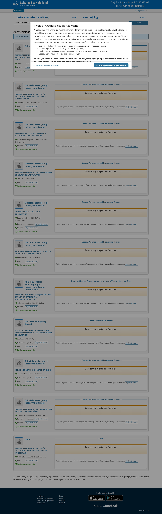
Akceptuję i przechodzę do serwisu (111, 65)
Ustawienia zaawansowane (45, 65)
